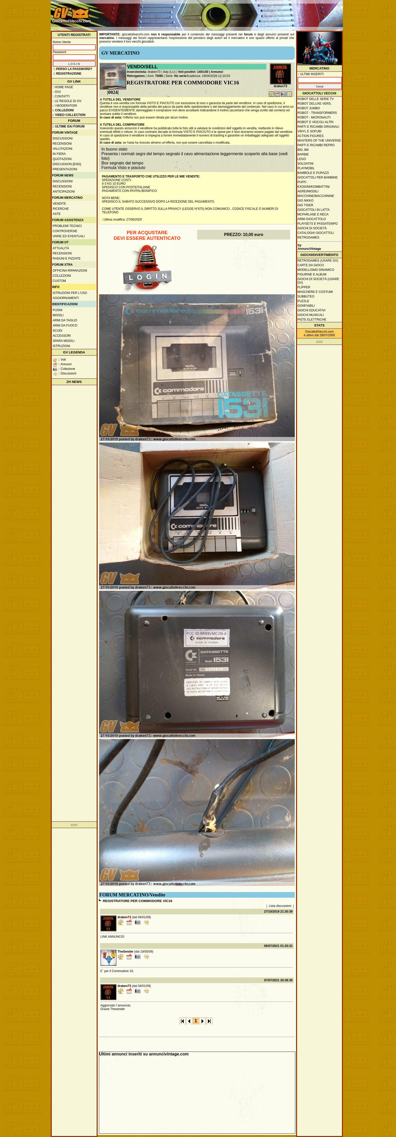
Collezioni (62, 276)
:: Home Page (62, 87)
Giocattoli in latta (314, 210)
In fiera (59, 154)
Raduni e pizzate (67, 258)
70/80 (159, 76)
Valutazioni (63, 149)
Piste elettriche (312, 319)
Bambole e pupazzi (313, 173)
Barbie (303, 154)
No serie (180, 76)
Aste (57, 214)
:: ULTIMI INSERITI (311, 74)
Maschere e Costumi (315, 292)
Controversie (65, 231)
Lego (302, 159)
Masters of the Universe (319, 140)
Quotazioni (62, 159)
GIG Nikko (306, 200)
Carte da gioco (311, 265)
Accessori (62, 336)
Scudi (57, 330)
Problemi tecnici (67, 226)
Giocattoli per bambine (318, 177)
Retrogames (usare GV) (318, 260)
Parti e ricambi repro (316, 145)
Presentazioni (65, 169)
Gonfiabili (306, 306)
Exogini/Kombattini (314, 187)
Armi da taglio (65, 320)
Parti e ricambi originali (318, 126)
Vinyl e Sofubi (310, 131)
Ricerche (61, 209)
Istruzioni (61, 346)
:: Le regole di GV (67, 101)
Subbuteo (306, 296)
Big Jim (303, 150)
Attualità (61, 248)
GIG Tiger (305, 205)
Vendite (59, 203)
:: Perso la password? (73, 69)
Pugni (58, 310)
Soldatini (305, 163)
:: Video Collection (69, 115)
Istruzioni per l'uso (70, 293)
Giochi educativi (312, 310)
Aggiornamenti (66, 298)
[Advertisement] (248, 12)
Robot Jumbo (309, 108)
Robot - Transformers (317, 113)
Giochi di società (312, 228)
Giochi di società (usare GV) (318, 280)
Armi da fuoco (65, 325)
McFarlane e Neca (313, 214)
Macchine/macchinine (316, 196)
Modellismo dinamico (316, 270)
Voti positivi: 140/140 (193, 72)
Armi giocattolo (312, 219)
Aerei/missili (308, 191)
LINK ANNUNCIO (112, 936)
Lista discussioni (280, 906)
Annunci (217, 72)
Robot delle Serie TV (316, 99)
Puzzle (303, 301)
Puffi (302, 182)
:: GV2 (56, 92)
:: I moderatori (64, 105)
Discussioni (63, 138)
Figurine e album (312, 274)
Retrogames (136, 76)
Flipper (304, 287)
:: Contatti (61, 96)
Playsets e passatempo (318, 223)
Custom (59, 281)
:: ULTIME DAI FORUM (68, 126)
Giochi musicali (311, 315)
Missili (58, 315)
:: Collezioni (63, 110)
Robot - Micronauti (314, 117)
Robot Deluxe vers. (315, 103)
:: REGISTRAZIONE (67, 73)
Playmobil (306, 168)
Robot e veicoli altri (315, 122)
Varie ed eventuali (69, 236)
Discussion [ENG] (67, 164)
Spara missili (64, 341)
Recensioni (62, 143)
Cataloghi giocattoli (316, 233)
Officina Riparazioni (70, 270)
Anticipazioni (64, 191)
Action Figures (311, 136)
